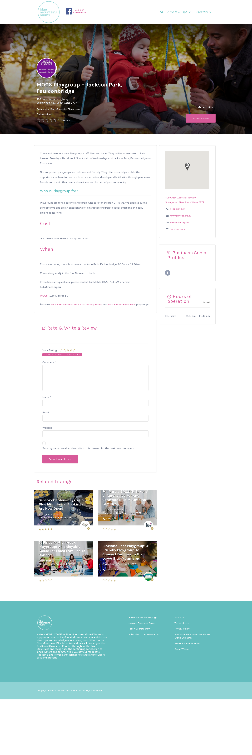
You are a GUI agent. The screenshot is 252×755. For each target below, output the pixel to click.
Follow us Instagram (139, 628)
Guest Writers (181, 649)
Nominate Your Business (187, 643)
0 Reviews (64, 120)
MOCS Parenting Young (88, 304)
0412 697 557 (178, 209)
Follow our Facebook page (142, 617)
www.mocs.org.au (179, 222)
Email (46, 412)
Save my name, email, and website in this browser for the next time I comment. (88, 448)
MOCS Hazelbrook (62, 304)
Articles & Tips (177, 12)
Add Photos (207, 107)
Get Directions (177, 229)
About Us (179, 617)
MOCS (44, 295)
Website (47, 427)
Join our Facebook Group (141, 623)
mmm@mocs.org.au (180, 215)
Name (46, 397)
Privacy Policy (182, 628)
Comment (49, 362)
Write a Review (201, 118)
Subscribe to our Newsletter (143, 634)
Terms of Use (181, 623)
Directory (201, 12)
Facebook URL (167, 273)
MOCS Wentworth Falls (121, 304)
